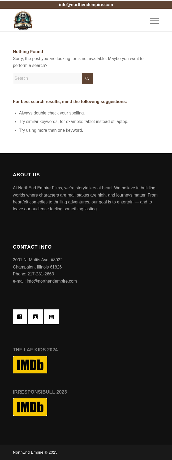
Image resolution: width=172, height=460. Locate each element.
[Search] (53, 78)
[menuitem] (151, 20)
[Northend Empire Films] (71, 20)
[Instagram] (37, 316)
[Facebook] (21, 316)
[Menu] (151, 20)
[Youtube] (53, 316)
